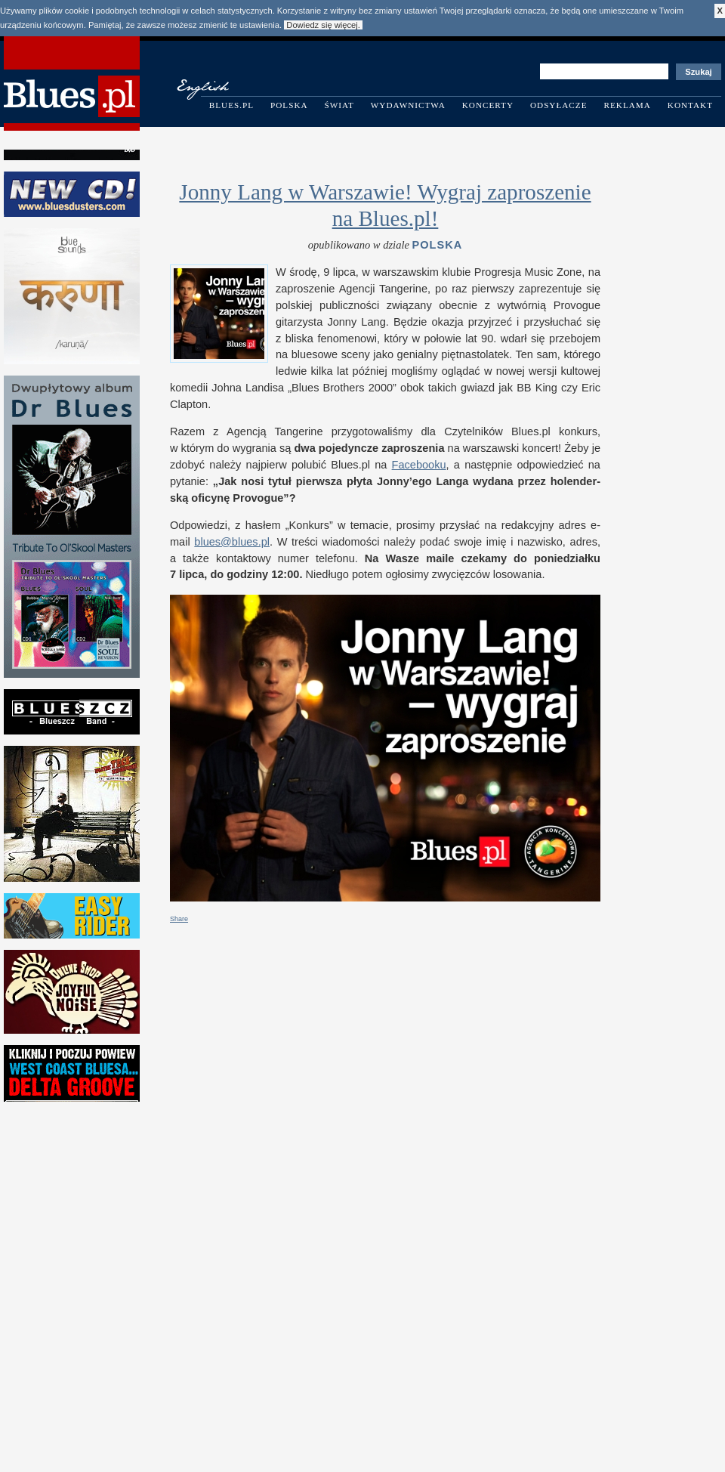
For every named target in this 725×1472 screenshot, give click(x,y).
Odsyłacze (559, 105)
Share (179, 919)
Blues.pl (231, 105)
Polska (289, 105)
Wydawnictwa (408, 105)
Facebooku (419, 465)
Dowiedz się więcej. (323, 24)
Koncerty (488, 105)
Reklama (627, 105)
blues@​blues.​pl (232, 542)
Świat (339, 105)
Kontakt (690, 105)
